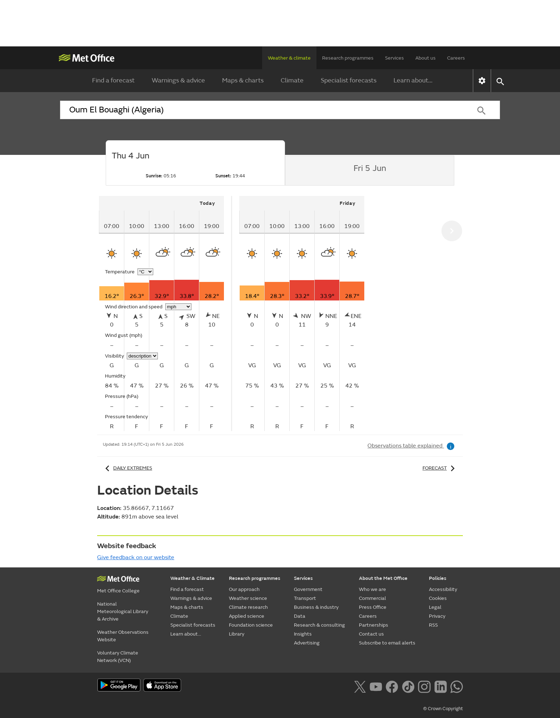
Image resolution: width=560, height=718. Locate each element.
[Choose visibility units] (142, 356)
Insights (303, 634)
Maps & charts (243, 80)
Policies (437, 578)
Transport (305, 598)
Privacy (437, 616)
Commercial (372, 598)
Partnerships (373, 625)
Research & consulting (319, 625)
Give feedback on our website (135, 557)
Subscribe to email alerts (387, 643)
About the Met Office (383, 578)
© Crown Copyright (443, 709)
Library (236, 634)
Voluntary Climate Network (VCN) (117, 656)
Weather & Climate (192, 578)
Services (394, 58)
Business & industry (316, 607)
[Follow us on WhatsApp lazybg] (456, 686)
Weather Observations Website (123, 636)
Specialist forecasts (348, 80)
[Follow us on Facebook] (392, 686)
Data (299, 616)
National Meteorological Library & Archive (122, 611)
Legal (435, 607)
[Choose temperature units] (145, 271)
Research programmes (348, 58)
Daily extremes (127, 468)
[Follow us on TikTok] (408, 686)
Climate (292, 80)
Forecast (439, 468)
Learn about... (413, 80)
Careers (456, 58)
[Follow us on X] (360, 686)
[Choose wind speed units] (178, 306)
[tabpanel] (165, 313)
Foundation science (251, 625)
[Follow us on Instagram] (424, 686)
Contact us (371, 634)
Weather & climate (289, 58)
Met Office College (118, 591)
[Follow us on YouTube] (376, 686)
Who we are (372, 589)
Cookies (438, 598)
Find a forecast (113, 80)
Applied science (246, 616)
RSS (433, 625)
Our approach (244, 589)
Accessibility (443, 589)
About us (425, 58)
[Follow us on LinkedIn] (440, 686)
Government (308, 589)
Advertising (307, 643)
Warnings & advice (178, 80)
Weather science (248, 598)
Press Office (372, 607)
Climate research (248, 607)
